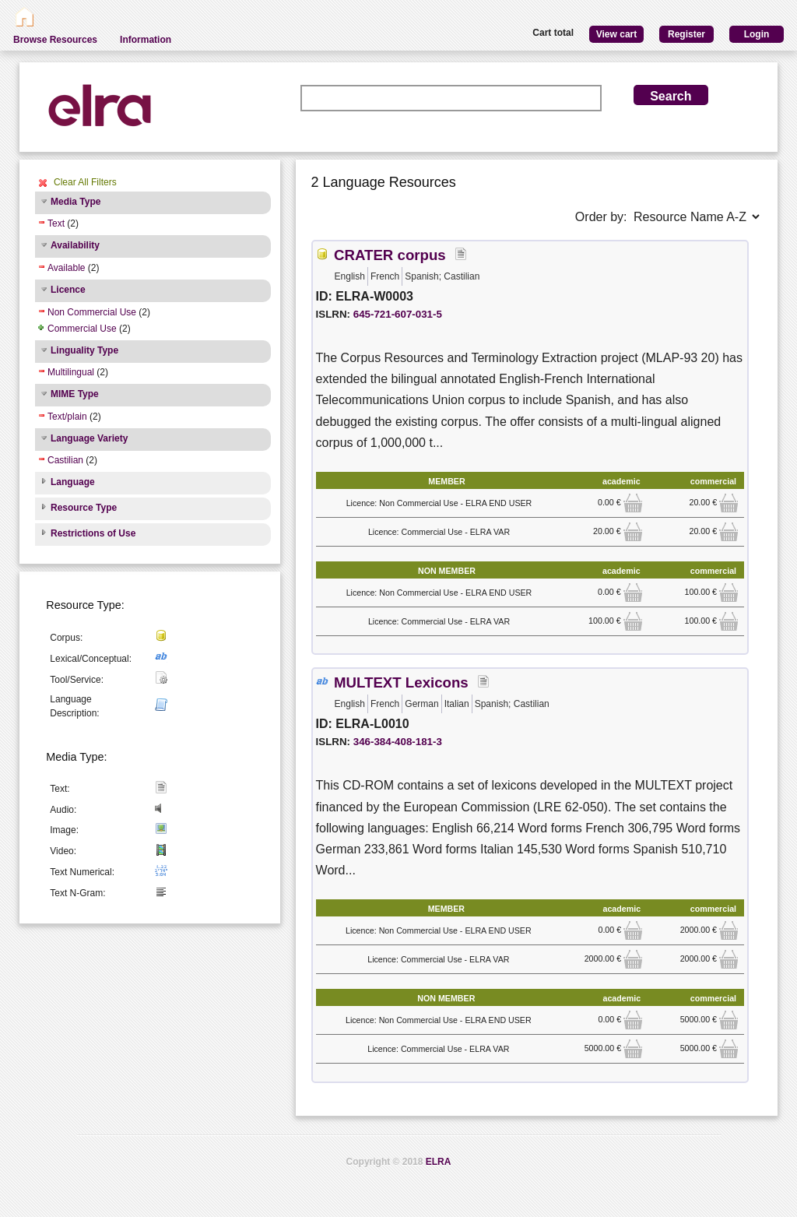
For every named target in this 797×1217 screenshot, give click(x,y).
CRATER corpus (390, 255)
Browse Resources (55, 39)
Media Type (75, 201)
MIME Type (75, 394)
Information (145, 39)
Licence (68, 289)
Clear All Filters (85, 182)
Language (73, 482)
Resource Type (84, 507)
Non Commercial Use (91, 312)
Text (56, 223)
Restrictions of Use (93, 533)
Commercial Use (82, 328)
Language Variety (89, 438)
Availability (75, 245)
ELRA (438, 1161)
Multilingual (70, 372)
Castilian (65, 460)
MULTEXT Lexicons (401, 682)
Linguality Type (84, 350)
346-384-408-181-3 (397, 741)
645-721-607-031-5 (397, 314)
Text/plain (67, 416)
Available (66, 267)
